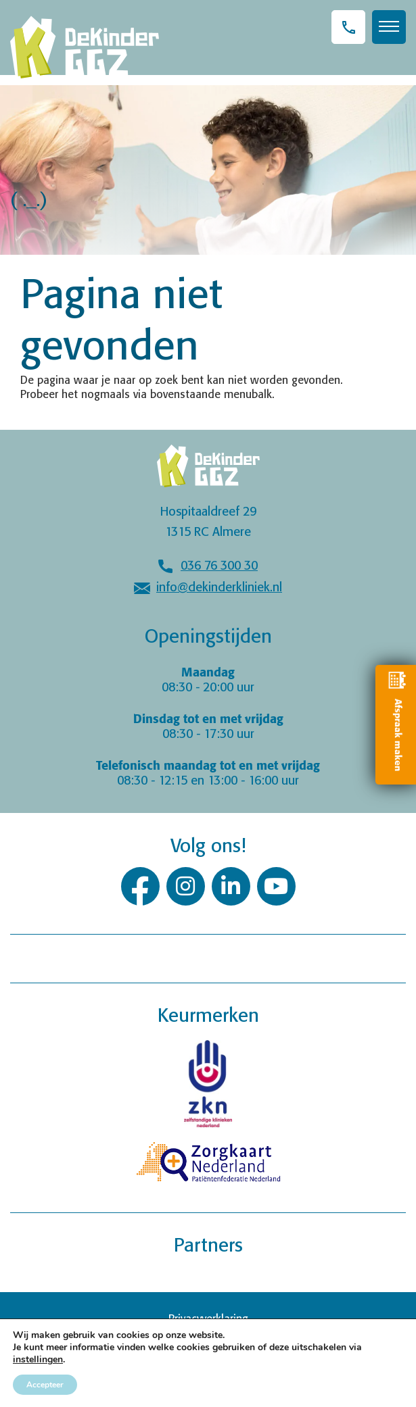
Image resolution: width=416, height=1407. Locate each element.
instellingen (38, 1360)
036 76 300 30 (219, 566)
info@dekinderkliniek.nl (219, 588)
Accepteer (45, 1384)
